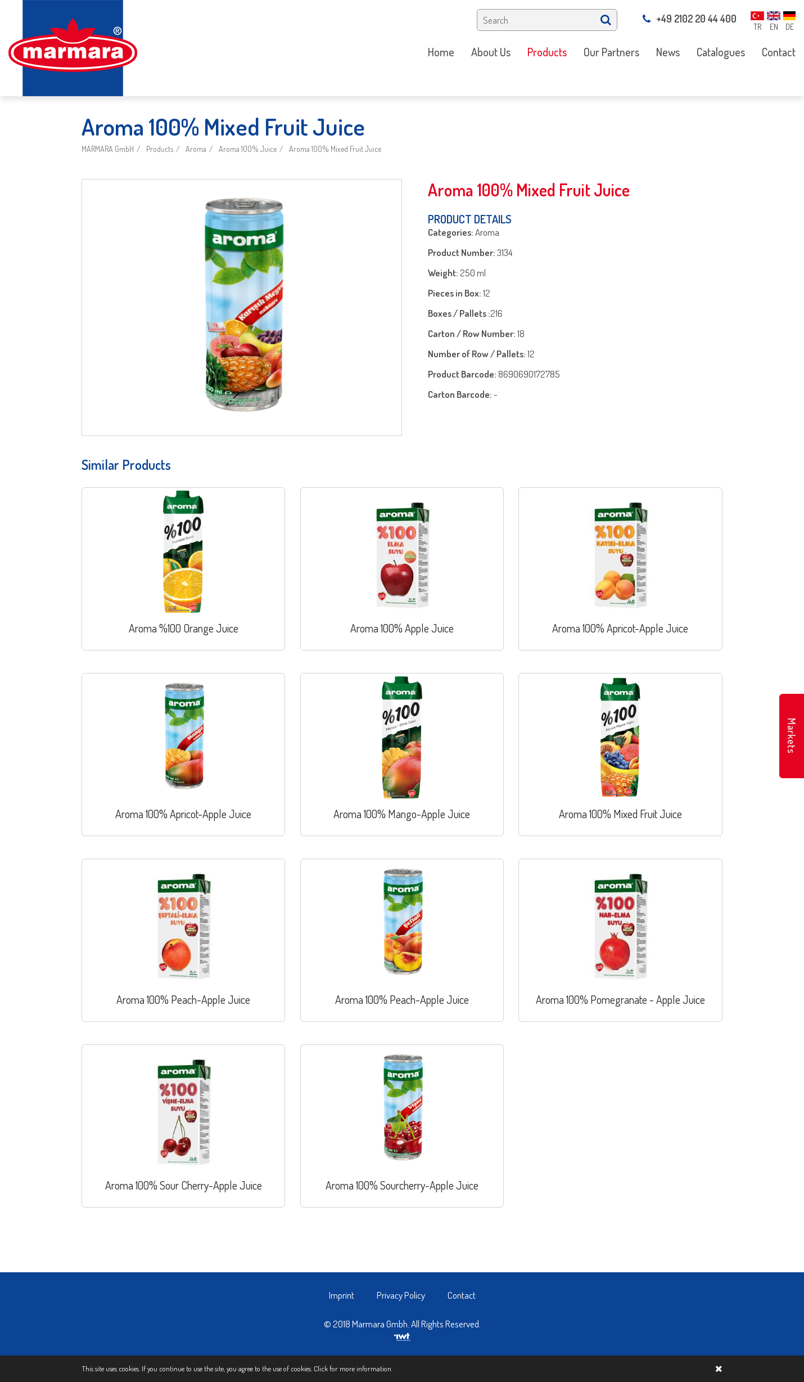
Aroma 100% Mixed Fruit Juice (335, 149)
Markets (791, 736)
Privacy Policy (401, 1295)
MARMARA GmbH (108, 149)
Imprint (341, 1295)
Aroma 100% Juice (248, 149)
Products (159, 149)
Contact (462, 1295)
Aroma (196, 149)
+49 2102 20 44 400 (690, 18)
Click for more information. (353, 1368)
